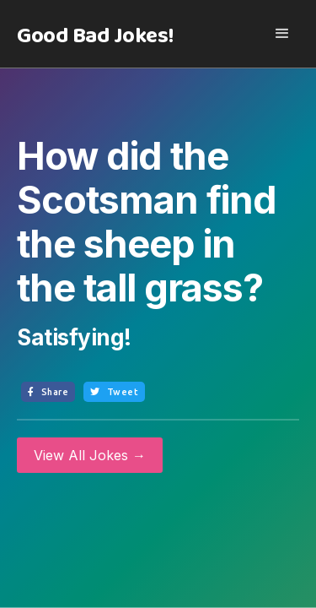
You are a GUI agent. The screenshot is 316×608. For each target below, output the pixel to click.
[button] (282, 33)
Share (48, 392)
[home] (91, 36)
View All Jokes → (90, 455)
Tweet (114, 392)
